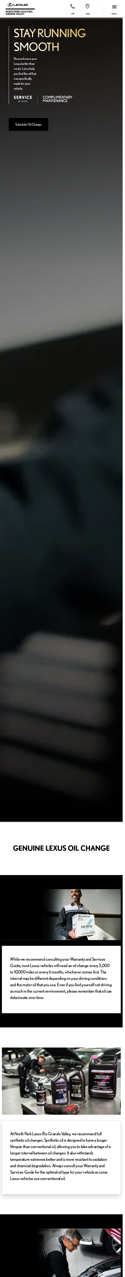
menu (114, 13)
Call (72, 13)
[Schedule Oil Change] (28, 124)
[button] (72, 8)
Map (88, 13)
